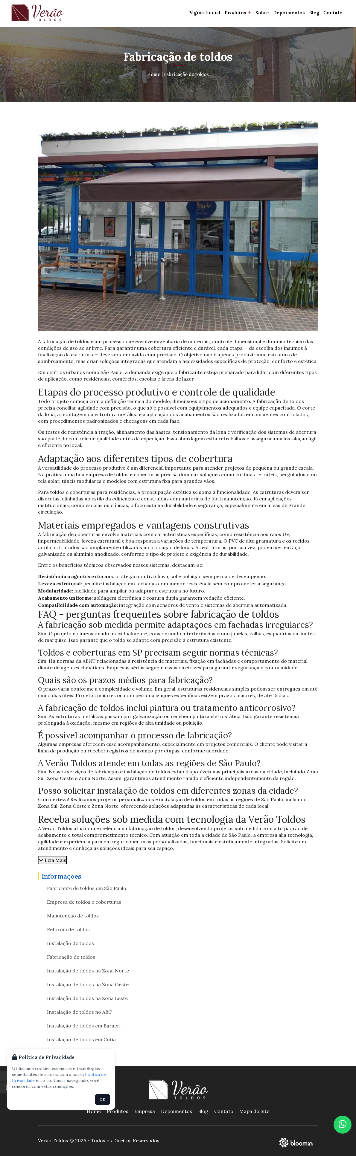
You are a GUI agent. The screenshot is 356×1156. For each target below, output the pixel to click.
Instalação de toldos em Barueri (84, 1026)
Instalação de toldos (70, 943)
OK (102, 1099)
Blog (314, 13)
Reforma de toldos (68, 929)
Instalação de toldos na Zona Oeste (88, 984)
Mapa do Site (254, 1111)
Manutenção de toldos (73, 916)
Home (153, 74)
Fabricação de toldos (186, 74)
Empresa (144, 1111)
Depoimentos (289, 13)
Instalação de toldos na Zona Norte (88, 971)
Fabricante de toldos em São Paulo (86, 888)
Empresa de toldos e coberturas (84, 902)
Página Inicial (204, 13)
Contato (333, 13)
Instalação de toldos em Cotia (81, 1039)
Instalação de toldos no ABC (79, 1012)
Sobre (262, 13)
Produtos (238, 13)
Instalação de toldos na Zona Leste (87, 998)
